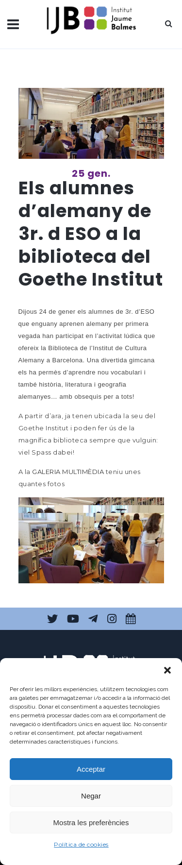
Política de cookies (81, 844)
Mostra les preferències (91, 822)
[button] (167, 670)
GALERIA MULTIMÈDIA (68, 471)
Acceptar (91, 769)
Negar (91, 796)
